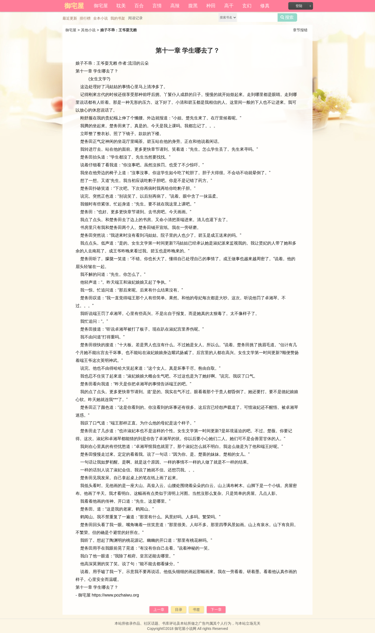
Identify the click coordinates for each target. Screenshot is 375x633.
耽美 (121, 5)
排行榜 (85, 18)
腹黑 (193, 5)
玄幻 (247, 5)
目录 (178, 609)
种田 (211, 5)
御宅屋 (101, 5)
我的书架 (117, 18)
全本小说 (100, 18)
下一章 (216, 609)
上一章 (158, 609)
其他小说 (88, 30)
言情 (157, 5)
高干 (229, 5)
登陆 (299, 6)
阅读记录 (135, 18)
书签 (196, 609)
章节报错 (300, 30)
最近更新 (70, 18)
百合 (139, 5)
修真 (265, 5)
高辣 (175, 5)
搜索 (287, 17)
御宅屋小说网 (185, 628)
